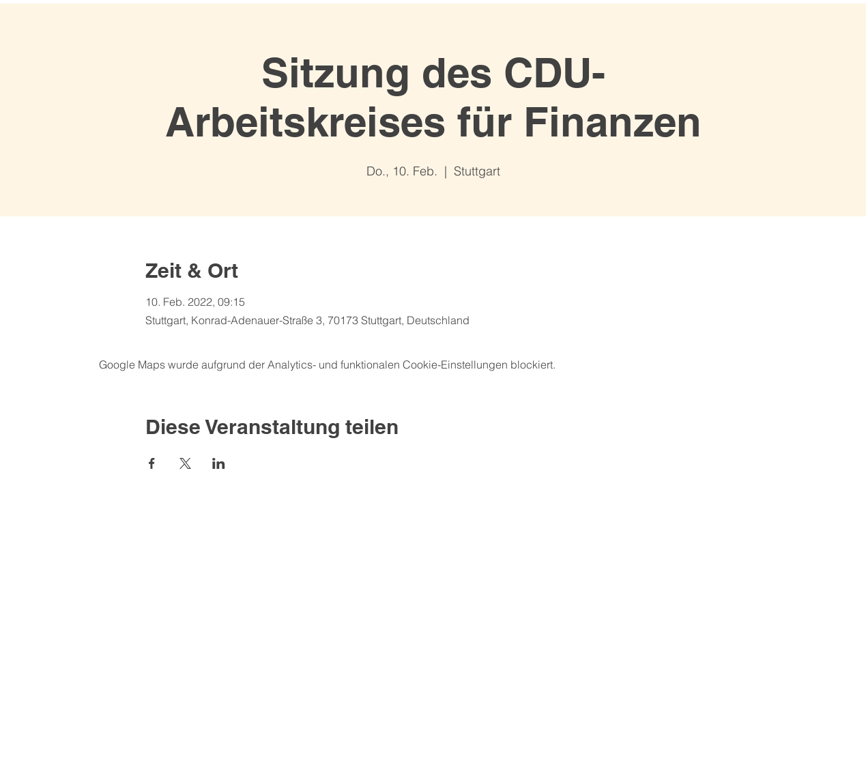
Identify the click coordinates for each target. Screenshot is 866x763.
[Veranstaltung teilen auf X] (185, 463)
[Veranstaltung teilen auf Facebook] (151, 463)
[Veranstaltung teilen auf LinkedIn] (218, 463)
